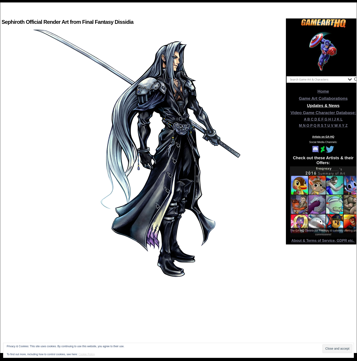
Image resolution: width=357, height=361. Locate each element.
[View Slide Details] (323, 51)
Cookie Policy (86, 354)
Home (323, 91)
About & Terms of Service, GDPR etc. (323, 240)
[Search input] (318, 79)
